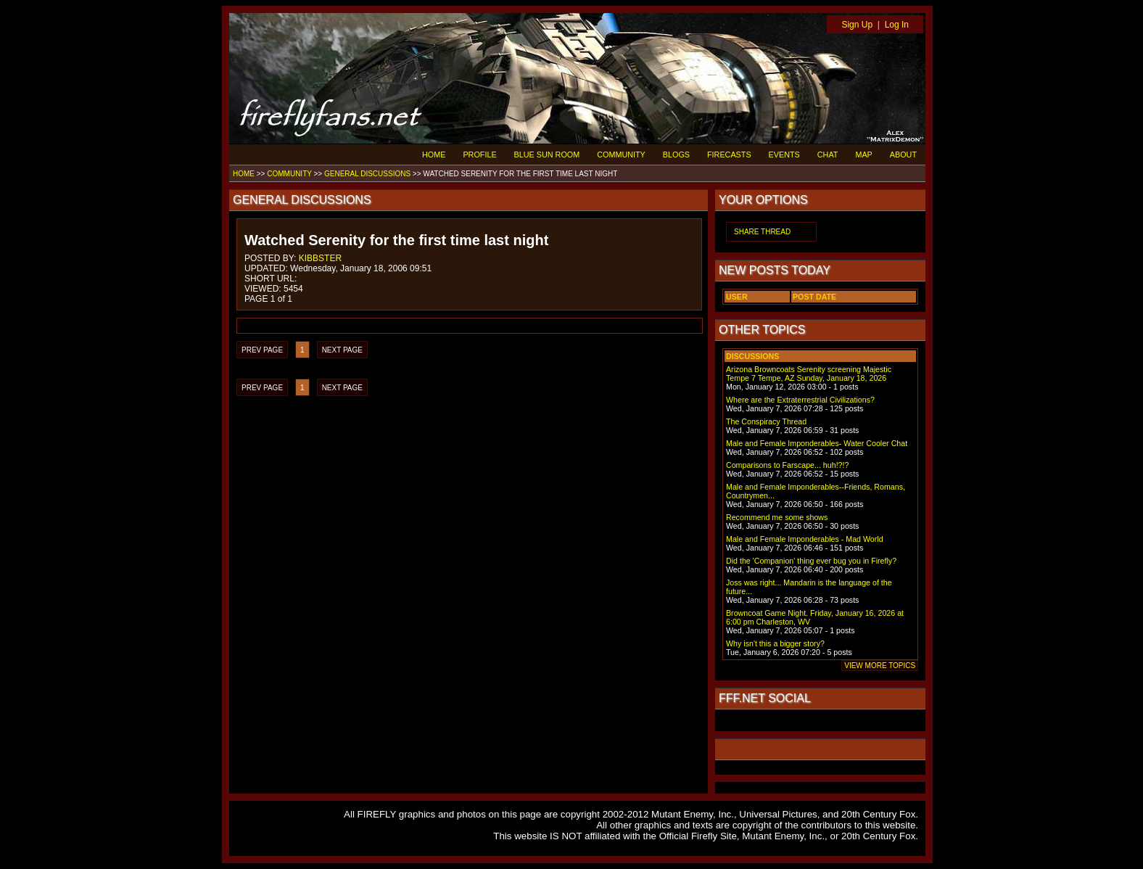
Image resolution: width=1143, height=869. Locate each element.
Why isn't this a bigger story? (775, 643)
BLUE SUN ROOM (547, 154)
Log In (897, 25)
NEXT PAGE (342, 350)
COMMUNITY (621, 154)
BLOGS (676, 154)
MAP (863, 154)
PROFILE (479, 154)
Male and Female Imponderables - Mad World (804, 539)
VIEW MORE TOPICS (879, 666)
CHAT (827, 154)
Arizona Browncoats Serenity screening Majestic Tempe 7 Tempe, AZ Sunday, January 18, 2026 (808, 373)
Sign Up (856, 25)
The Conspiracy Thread (766, 421)
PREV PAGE (262, 350)
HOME (433, 154)
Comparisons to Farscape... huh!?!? (787, 465)
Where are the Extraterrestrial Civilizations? (800, 399)
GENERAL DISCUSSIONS (367, 174)
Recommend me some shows (777, 517)
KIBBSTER (320, 258)
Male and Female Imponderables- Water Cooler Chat (816, 443)
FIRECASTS (729, 154)
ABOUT (903, 154)
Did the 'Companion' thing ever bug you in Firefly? (811, 560)
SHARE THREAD (762, 232)
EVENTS (784, 154)
